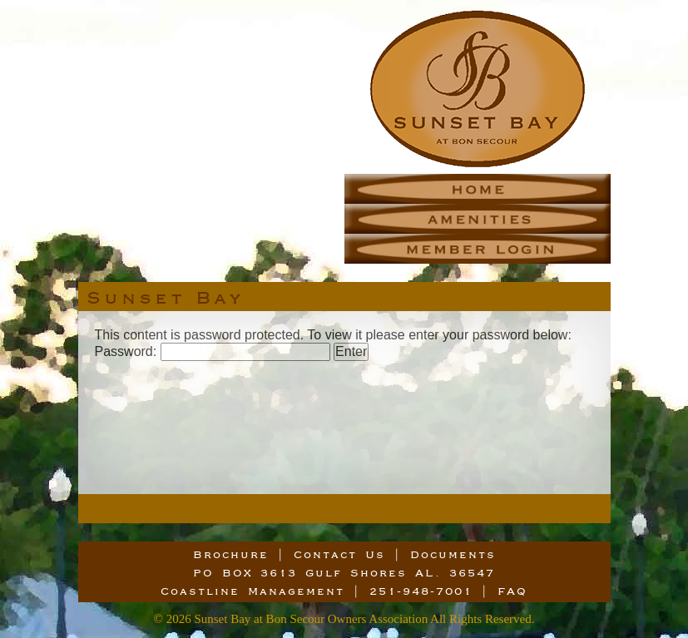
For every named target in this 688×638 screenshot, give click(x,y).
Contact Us (339, 554)
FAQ (512, 591)
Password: (212, 351)
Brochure (231, 554)
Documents (453, 554)
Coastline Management (252, 591)
